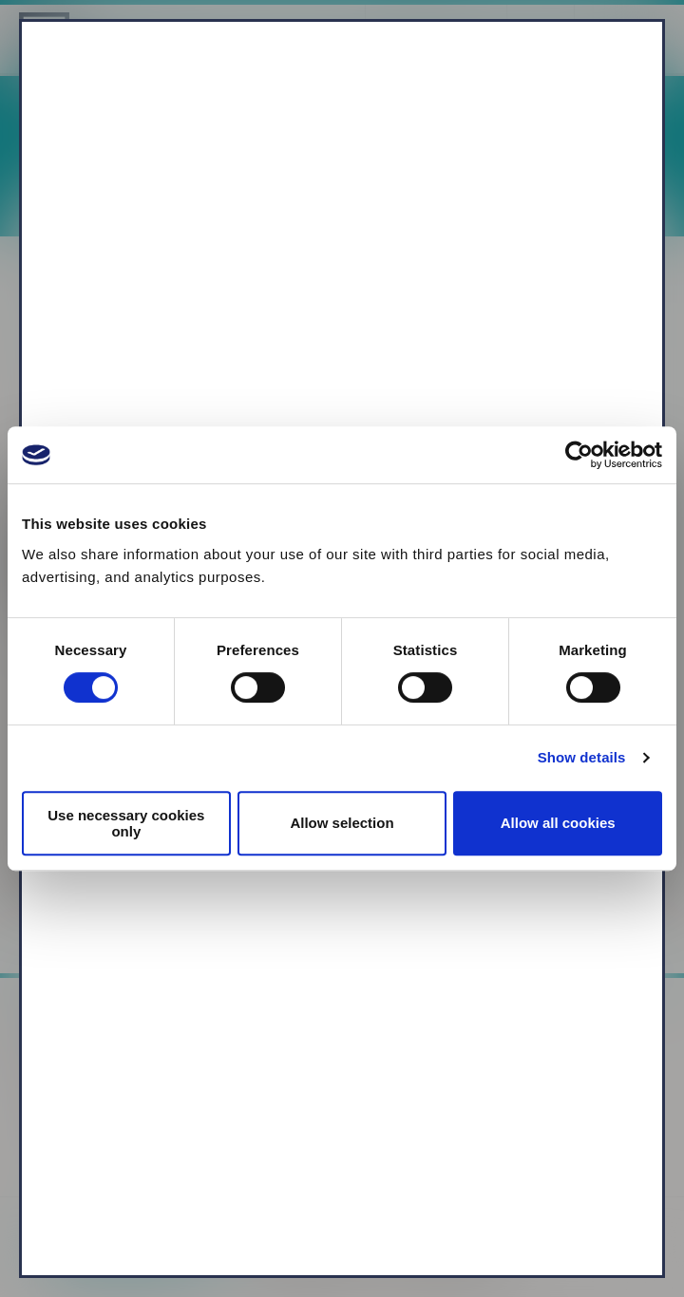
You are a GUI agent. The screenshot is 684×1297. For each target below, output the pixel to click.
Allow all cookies (558, 823)
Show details (582, 757)
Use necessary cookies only (126, 823)
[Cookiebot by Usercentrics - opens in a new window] (579, 455)
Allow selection (341, 823)
